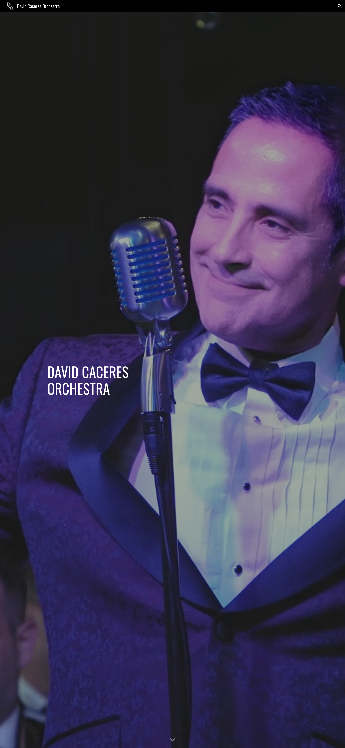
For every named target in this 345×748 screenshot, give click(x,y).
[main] (107, 380)
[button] (339, 6)
